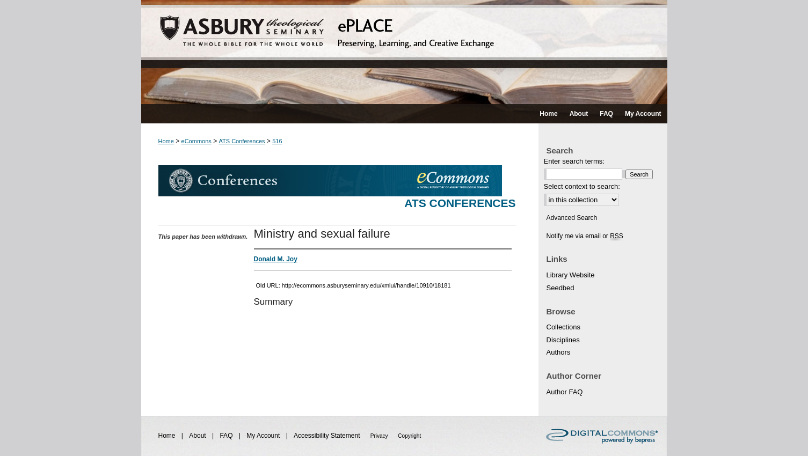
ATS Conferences (242, 141)
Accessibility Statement (328, 435)
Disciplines (563, 340)
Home (166, 141)
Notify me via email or (585, 236)
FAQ (227, 435)
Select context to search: (582, 186)
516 (277, 141)
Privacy (380, 436)
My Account (263, 435)
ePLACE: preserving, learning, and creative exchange (404, 52)
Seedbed (560, 288)
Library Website (571, 275)
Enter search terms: (574, 161)
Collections (564, 327)
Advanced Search (572, 218)
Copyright (409, 436)
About (198, 435)
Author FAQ (565, 392)
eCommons (196, 141)
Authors (559, 352)
